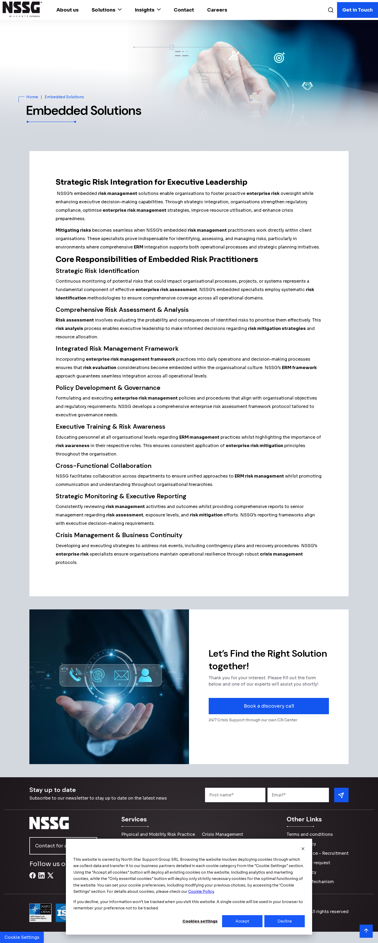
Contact (184, 10)
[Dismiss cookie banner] (303, 849)
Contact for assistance (62, 846)
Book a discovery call (269, 706)
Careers (217, 10)
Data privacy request (308, 863)
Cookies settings (200, 921)
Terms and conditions (310, 834)
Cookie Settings (21, 937)
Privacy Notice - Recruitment (318, 853)
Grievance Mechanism (310, 881)
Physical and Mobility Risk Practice (158, 834)
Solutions (107, 10)
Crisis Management (222, 834)
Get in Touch (357, 10)
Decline (284, 921)
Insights (148, 10)
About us (67, 10)
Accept (242, 921)
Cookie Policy (301, 872)
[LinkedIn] (41, 878)
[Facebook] (32, 878)
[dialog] (189, 887)
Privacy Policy (301, 844)
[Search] (330, 11)
